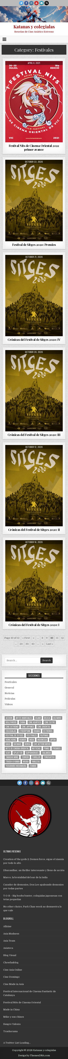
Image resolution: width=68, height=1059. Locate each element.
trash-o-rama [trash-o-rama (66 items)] (13, 761)
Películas (10, 698)
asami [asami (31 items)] (38, 718)
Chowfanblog (10, 962)
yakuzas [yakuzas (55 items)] (36, 761)
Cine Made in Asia (13, 984)
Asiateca (8, 948)
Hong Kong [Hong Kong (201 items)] (11, 739)
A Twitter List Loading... (17, 1042)
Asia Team (9, 940)
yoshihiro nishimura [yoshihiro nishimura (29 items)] (16, 766)
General (9, 687)
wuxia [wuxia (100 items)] (25, 761)
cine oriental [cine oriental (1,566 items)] (43, 726)
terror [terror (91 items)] (25, 757)
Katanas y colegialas (34, 26)
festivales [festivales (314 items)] (32, 735)
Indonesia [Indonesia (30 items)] (42, 739)
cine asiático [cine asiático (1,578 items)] (34, 722)
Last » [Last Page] (49, 644)
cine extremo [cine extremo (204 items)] (12, 726)
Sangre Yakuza (11, 1024)
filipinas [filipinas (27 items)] (44, 735)
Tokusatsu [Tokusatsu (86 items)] (49, 757)
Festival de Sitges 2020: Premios (34, 245)
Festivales (11, 682)
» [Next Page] (42, 644)
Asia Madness (11, 933)
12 (62, 638)
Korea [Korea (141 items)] (27, 744)
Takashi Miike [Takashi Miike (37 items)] (12, 757)
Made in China (11, 1009)
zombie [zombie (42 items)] (33, 766)
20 (21, 644)
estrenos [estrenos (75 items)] (48, 731)
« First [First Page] (26, 638)
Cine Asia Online (12, 969)
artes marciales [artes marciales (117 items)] (24, 718)
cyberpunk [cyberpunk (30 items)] (24, 731)
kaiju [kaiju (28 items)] (8, 744)
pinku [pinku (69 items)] (46, 748)
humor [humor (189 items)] (22, 739)
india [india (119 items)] (31, 739)
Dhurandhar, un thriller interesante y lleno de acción (33, 870)
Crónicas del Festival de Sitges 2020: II (34, 530)
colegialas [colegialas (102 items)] (11, 731)
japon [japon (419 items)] (53, 739)
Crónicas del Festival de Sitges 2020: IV (34, 340)
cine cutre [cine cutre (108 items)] (49, 722)
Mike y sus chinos (13, 1016)
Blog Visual (9, 955)
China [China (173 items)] (22, 722)
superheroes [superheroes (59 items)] (32, 753)
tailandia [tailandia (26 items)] (46, 753)
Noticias (9, 693)
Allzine (7, 926)
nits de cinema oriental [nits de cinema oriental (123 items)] (17, 748)
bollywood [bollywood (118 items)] (11, 722)
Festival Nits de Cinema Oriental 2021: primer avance (34, 147)
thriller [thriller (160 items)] (36, 757)
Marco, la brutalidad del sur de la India (25, 877)
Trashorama (10, 1031)
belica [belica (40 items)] (47, 718)
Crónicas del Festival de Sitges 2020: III (34, 435)
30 (27, 644)
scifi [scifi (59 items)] (8, 753)
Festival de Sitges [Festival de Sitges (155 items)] (14, 735)
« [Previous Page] (33, 638)
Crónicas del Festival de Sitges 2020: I (34, 625)
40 (33, 644)
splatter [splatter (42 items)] (17, 753)
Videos (9, 704)
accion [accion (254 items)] (9, 718)
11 (57, 638)
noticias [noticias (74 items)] (36, 748)
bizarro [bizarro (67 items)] (57, 718)
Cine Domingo (11, 976)
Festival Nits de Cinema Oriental (22, 1002)
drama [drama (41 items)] (37, 731)
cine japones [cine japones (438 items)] (28, 726)
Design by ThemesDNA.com (34, 1055)
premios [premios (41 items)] (57, 748)
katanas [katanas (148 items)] (17, 744)
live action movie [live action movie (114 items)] (42, 744)
